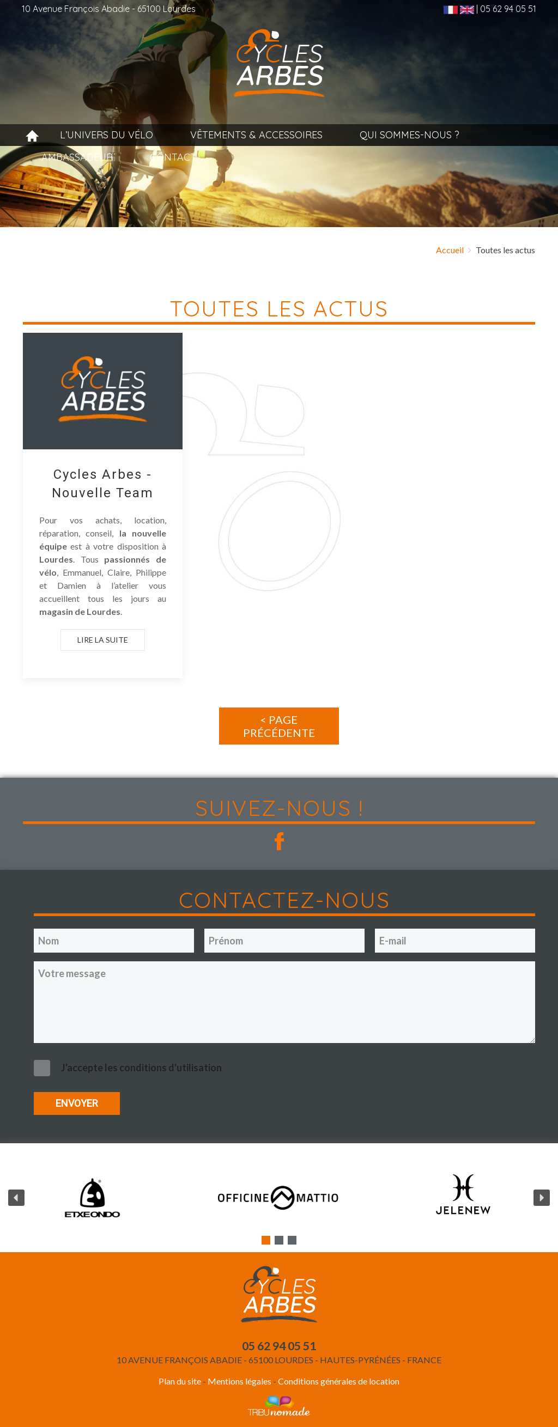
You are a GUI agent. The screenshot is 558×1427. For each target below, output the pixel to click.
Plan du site (180, 1381)
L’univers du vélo (106, 135)
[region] (279, 1197)
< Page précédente (279, 726)
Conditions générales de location (338, 1381)
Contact (173, 157)
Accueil (450, 250)
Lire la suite (102, 639)
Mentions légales (238, 1381)
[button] (16, 1198)
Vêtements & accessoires (256, 135)
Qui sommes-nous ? (409, 135)
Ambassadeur (77, 157)
